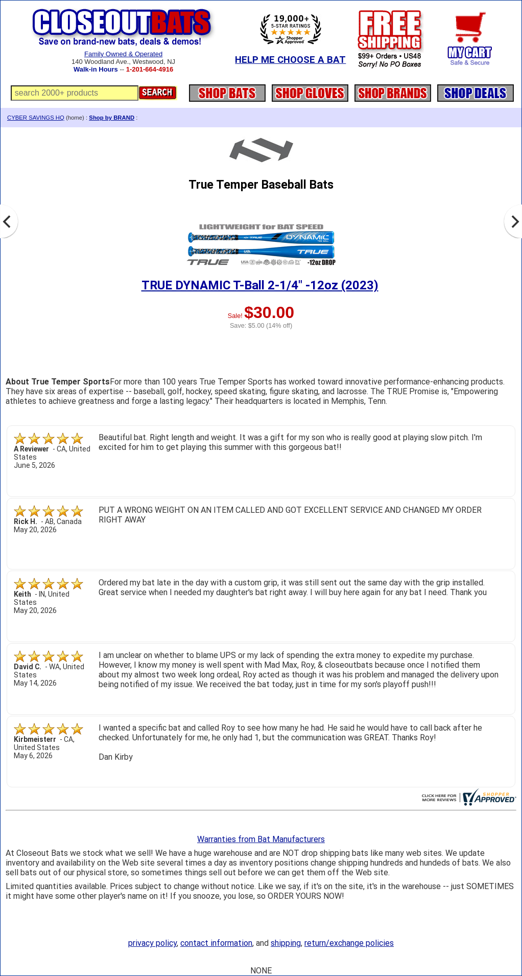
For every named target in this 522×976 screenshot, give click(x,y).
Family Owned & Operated (123, 54)
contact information (216, 943)
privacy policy (152, 943)
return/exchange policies (349, 943)
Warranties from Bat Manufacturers (261, 839)
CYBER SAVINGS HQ (35, 118)
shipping (286, 943)
